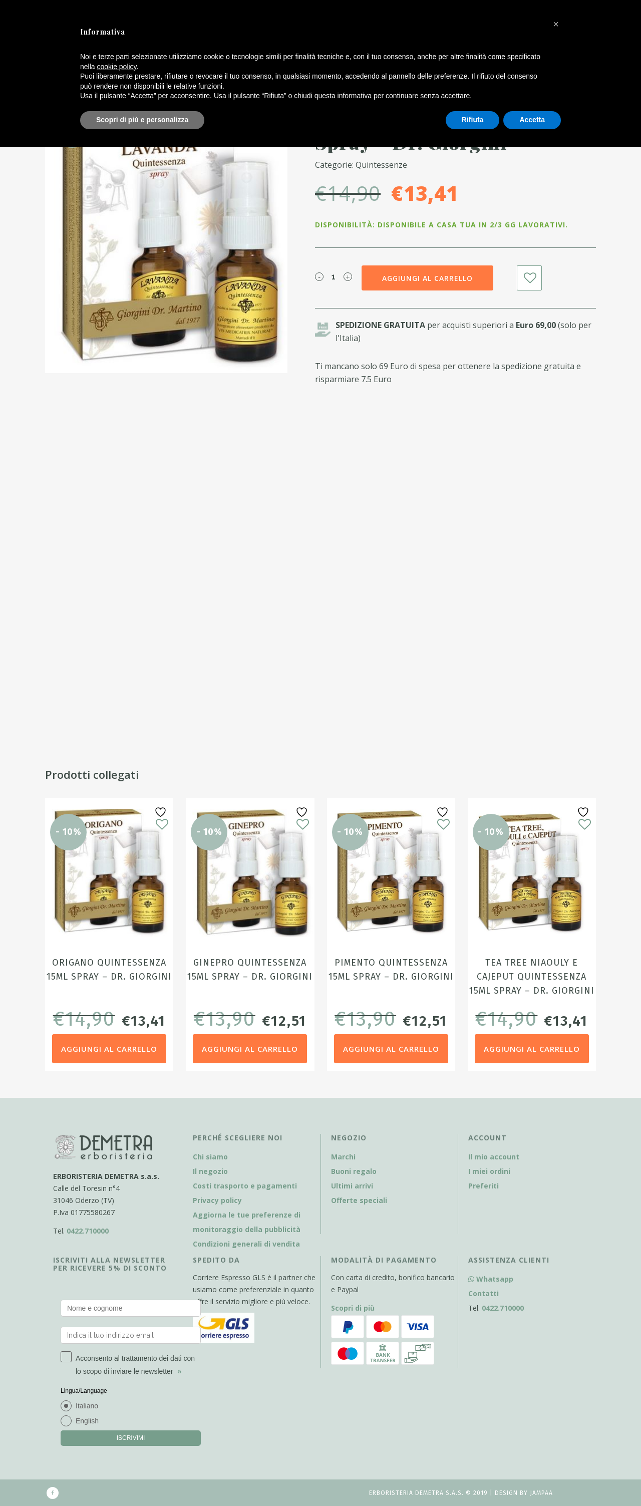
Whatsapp (490, 1279)
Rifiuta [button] (473, 120)
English (87, 1421)
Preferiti (483, 1185)
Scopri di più (353, 1308)
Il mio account (493, 1156)
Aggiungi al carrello (427, 278)
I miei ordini (489, 1171)
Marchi (343, 1156)
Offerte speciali (359, 1200)
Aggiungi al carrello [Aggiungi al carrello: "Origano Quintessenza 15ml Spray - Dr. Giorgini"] (109, 1049)
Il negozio (210, 1171)
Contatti (483, 1293)
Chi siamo (210, 1156)
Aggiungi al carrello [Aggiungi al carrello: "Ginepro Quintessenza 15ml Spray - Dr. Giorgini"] (250, 1049)
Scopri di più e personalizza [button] (142, 120)
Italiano (87, 1406)
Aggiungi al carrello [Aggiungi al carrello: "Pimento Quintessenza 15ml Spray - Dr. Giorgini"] (391, 1049)
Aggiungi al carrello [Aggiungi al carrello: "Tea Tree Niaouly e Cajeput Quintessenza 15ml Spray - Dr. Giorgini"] (532, 1049)
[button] (556, 24)
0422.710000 (88, 1231)
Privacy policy (217, 1200)
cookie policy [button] (116, 67)
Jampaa (541, 1492)
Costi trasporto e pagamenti (245, 1185)
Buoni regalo (354, 1171)
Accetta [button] (532, 120)
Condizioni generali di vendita (246, 1244)
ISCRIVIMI (131, 1437)
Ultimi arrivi (352, 1185)
